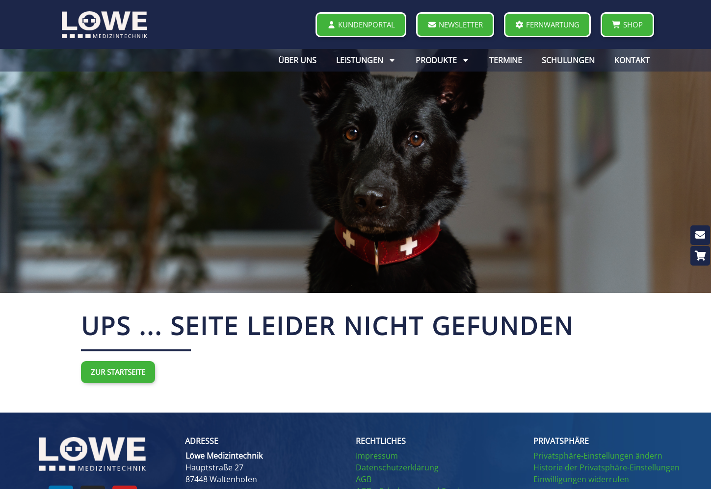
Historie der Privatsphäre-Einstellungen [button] (606, 467)
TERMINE (505, 60)
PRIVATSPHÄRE (561, 441)
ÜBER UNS (297, 60)
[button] (263, 441)
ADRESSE (201, 441)
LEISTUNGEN (366, 60)
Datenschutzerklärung (397, 467)
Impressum (377, 455)
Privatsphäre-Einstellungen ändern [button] (597, 455)
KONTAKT (632, 60)
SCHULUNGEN (568, 60)
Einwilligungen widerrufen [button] (581, 479)
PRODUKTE (443, 60)
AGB (363, 479)
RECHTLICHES (381, 441)
